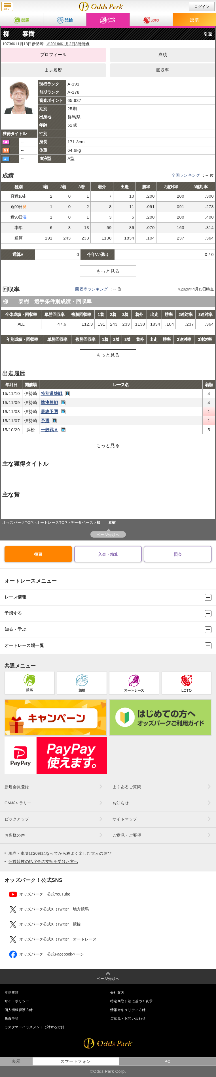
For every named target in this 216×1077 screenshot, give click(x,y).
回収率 (162, 70)
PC (167, 1061)
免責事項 (12, 1018)
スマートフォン (75, 1061)
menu (7, 6)
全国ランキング (185, 175)
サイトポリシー (17, 1001)
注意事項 (12, 993)
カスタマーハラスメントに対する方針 (34, 1027)
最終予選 (49, 411)
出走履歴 (53, 70)
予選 (45, 420)
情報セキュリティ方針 (127, 1010)
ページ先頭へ (108, 535)
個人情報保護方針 (19, 1010)
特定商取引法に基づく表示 (131, 1001)
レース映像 (67, 393)
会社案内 (117, 993)
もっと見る (108, 271)
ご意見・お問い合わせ (127, 1018)
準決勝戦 (49, 402)
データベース (82, 522)
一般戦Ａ (49, 429)
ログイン (201, 7)
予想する (108, 613)
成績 (162, 54)
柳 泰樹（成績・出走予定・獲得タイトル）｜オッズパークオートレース (101, 6)
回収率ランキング (91, 289)
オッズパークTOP (17, 522)
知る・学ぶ (108, 629)
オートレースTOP (51, 522)
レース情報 (108, 597)
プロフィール (53, 54)
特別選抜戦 (52, 393)
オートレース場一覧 (108, 645)
